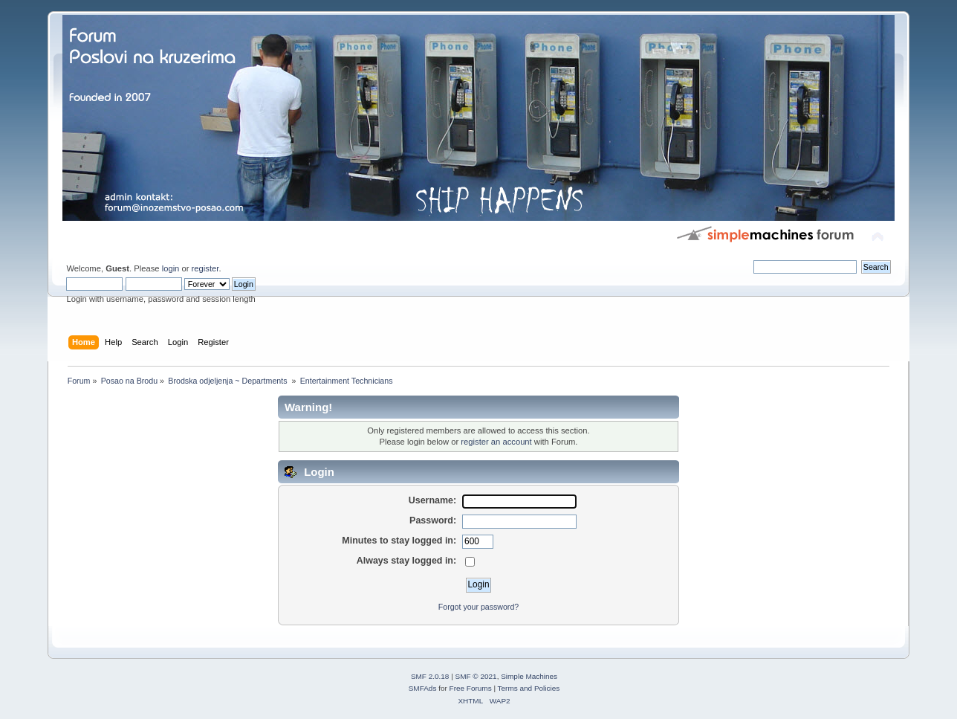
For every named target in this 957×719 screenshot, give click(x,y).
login (171, 268)
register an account (496, 441)
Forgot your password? (478, 606)
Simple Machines (529, 676)
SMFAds (423, 688)
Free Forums (471, 688)
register (205, 268)
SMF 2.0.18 (430, 676)
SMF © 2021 (476, 676)
